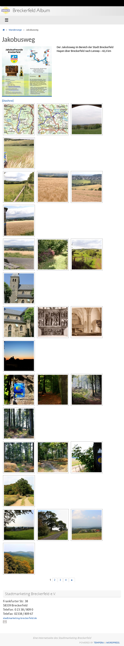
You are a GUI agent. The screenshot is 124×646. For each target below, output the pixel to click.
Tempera (99, 642)
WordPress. (113, 642)
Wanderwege (15, 29)
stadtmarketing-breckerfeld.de (20, 618)
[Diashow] (8, 100)
